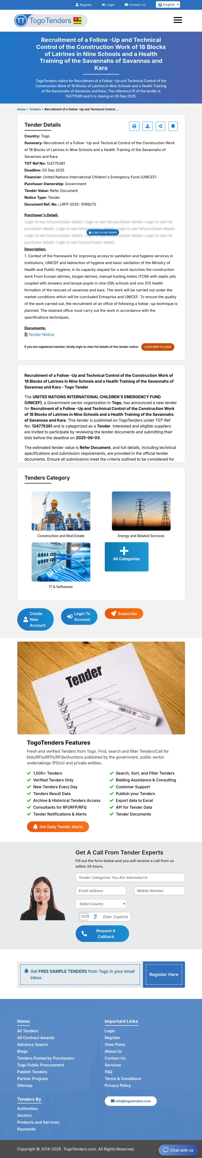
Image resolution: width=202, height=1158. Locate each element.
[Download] (147, 126)
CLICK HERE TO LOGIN (158, 346)
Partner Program (32, 1078)
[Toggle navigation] (179, 20)
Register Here (163, 974)
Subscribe (124, 613)
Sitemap (25, 1085)
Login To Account (78, 616)
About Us (113, 1051)
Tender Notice (41, 334)
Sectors (24, 1115)
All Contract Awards (35, 1037)
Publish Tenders (32, 1072)
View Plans (115, 1044)
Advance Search (32, 1044)
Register (84, 5)
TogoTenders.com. (80, 1149)
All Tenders (27, 1031)
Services (113, 1065)
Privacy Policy (118, 1085)
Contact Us (135, 5)
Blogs (22, 1051)
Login (108, 5)
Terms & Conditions (123, 1078)
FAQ (108, 1072)
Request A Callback (99, 933)
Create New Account (34, 619)
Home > (22, 109)
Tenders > (36, 109)
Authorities (27, 1108)
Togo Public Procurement (41, 1065)
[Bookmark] (173, 126)
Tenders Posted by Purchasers (46, 1058)
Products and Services (38, 1122)
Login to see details (103, 232)
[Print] (134, 126)
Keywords (26, 1129)
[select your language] (168, 4)
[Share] (160, 126)
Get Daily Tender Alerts (58, 826)
